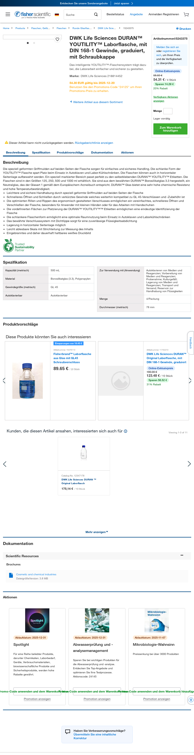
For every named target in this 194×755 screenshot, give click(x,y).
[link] (97, 3)
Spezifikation (41, 152)
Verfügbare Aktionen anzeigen (165, 99)
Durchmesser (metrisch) (114, 307)
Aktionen (127, 152)
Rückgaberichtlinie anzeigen (94, 142)
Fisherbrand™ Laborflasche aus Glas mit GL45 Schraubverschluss (72, 358)
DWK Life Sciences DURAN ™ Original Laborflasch (31, 470)
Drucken (183, 28)
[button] (8, 14)
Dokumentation (102, 152)
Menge (157, 110)
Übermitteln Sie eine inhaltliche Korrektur (95, 725)
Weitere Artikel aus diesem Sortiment (96, 102)
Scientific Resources (95, 544)
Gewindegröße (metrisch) (20, 287)
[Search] (96, 14)
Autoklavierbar (13, 295)
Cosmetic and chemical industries (36, 562)
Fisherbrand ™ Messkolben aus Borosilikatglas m (153, 470)
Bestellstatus (115, 14)
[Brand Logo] (32, 15)
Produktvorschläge (70, 152)
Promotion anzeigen (37, 687)
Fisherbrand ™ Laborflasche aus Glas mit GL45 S (94, 470)
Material (10, 278)
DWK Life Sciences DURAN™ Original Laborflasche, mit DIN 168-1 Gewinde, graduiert (166, 358)
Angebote (136, 14)
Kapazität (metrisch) (17, 270)
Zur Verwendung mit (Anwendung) (120, 270)
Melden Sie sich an (167, 47)
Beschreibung (15, 152)
